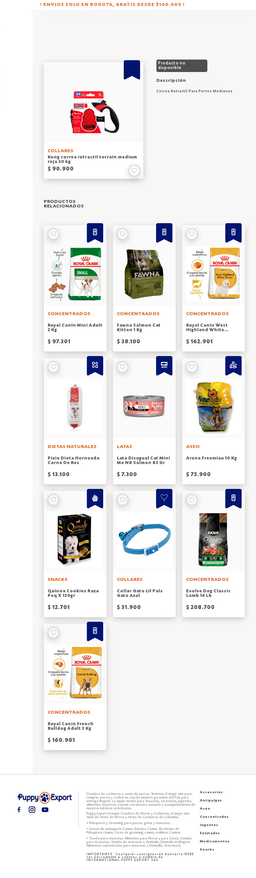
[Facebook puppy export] (16, 68)
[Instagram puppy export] (16, 80)
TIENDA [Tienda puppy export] (121, 26)
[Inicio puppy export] (67, 26)
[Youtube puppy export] (16, 91)
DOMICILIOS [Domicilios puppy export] (228, 26)
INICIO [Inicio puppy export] (100, 26)
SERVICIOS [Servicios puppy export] (179, 26)
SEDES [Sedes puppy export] (203, 26)
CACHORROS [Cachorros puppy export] (148, 26)
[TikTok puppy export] (16, 103)
